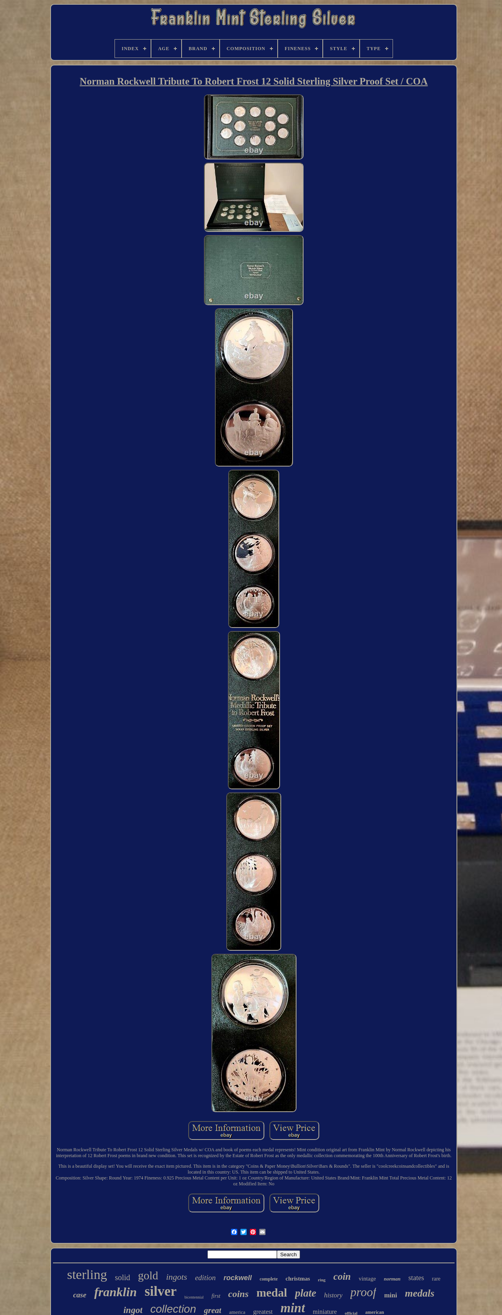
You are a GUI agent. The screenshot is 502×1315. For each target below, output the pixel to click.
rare (436, 1279)
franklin (115, 1292)
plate (305, 1293)
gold (148, 1275)
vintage (367, 1278)
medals (419, 1293)
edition (205, 1277)
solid (122, 1277)
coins (238, 1294)
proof (363, 1292)
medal (271, 1292)
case (79, 1295)
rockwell (238, 1278)
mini (390, 1295)
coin (342, 1276)
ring (322, 1279)
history (333, 1295)
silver (161, 1291)
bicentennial (194, 1297)
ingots (176, 1277)
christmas (298, 1278)
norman (392, 1279)
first (215, 1296)
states (416, 1278)
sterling (87, 1274)
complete (269, 1279)
